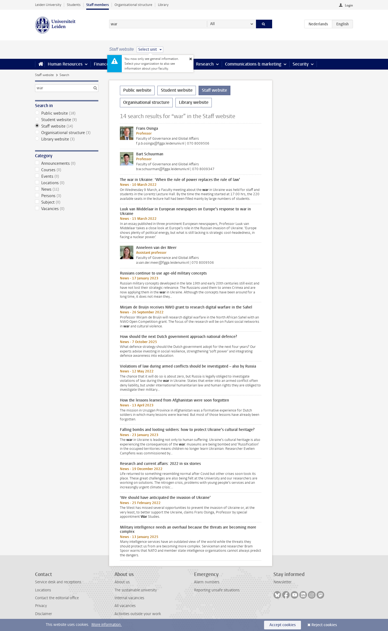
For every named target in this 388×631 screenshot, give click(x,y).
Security (301, 64)
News (66, 189)
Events (66, 176)
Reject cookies (324, 624)
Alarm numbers (206, 582)
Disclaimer (43, 613)
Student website (66, 120)
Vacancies (66, 209)
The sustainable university (136, 590)
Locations (66, 183)
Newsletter (282, 582)
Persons (66, 196)
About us (122, 582)
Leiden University (48, 4)
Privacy (41, 605)
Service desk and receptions (58, 582)
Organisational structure (133, 4)
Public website (66, 113)
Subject (66, 202)
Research (205, 64)
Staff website (44, 75)
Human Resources (65, 64)
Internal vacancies (129, 598)
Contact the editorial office (57, 598)
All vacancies (125, 605)
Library (163, 4)
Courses (66, 170)
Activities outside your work (138, 613)
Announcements (66, 163)
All (212, 23)
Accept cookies (282, 624)
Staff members (97, 4)
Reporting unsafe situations (217, 590)
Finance (101, 64)
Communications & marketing (253, 64)
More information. (106, 624)
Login (349, 5)
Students (74, 4)
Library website (66, 139)
